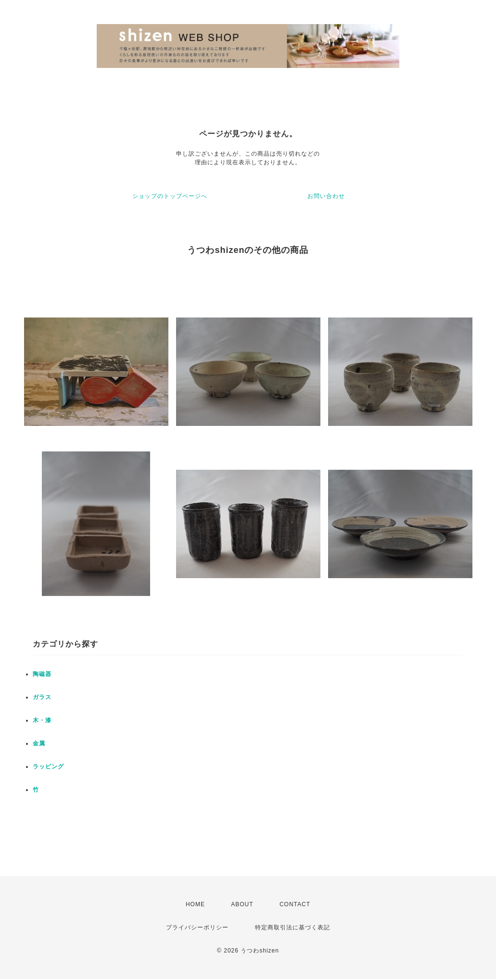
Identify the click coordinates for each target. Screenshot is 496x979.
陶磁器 (42, 674)
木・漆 (42, 720)
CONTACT (295, 904)
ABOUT (242, 904)
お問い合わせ (326, 196)
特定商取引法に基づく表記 (292, 927)
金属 (39, 743)
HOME (195, 904)
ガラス (42, 697)
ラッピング (48, 766)
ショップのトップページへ (169, 196)
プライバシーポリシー (197, 927)
